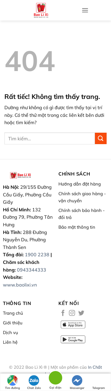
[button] (85, 10)
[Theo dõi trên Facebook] (63, 313)
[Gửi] (101, 138)
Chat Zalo (34, 382)
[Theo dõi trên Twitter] (81, 313)
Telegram (98, 382)
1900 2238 (37, 254)
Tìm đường (12, 382)
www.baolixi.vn (20, 285)
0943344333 (31, 270)
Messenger (77, 382)
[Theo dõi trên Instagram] (72, 313)
